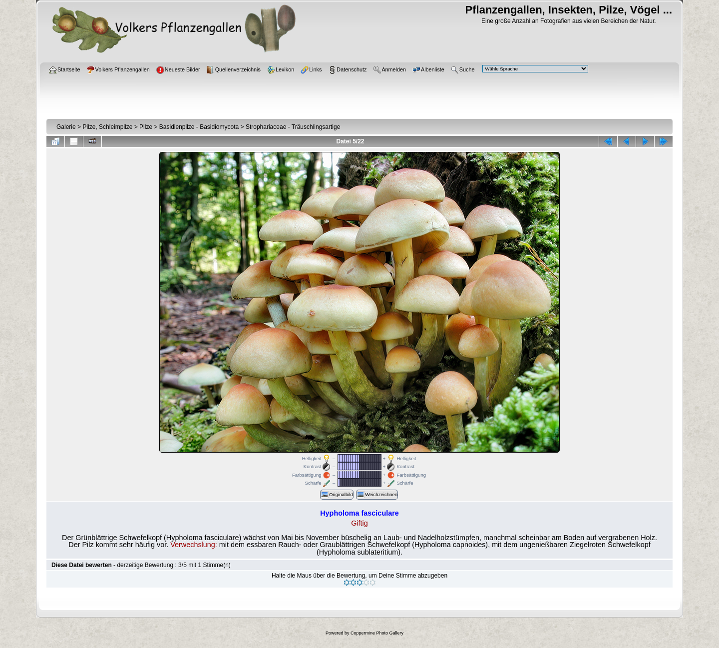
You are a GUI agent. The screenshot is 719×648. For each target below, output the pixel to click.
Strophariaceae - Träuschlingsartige (293, 126)
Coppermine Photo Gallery (377, 633)
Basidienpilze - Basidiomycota (199, 126)
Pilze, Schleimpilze (107, 126)
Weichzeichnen (377, 495)
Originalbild (337, 495)
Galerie (66, 126)
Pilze (145, 126)
